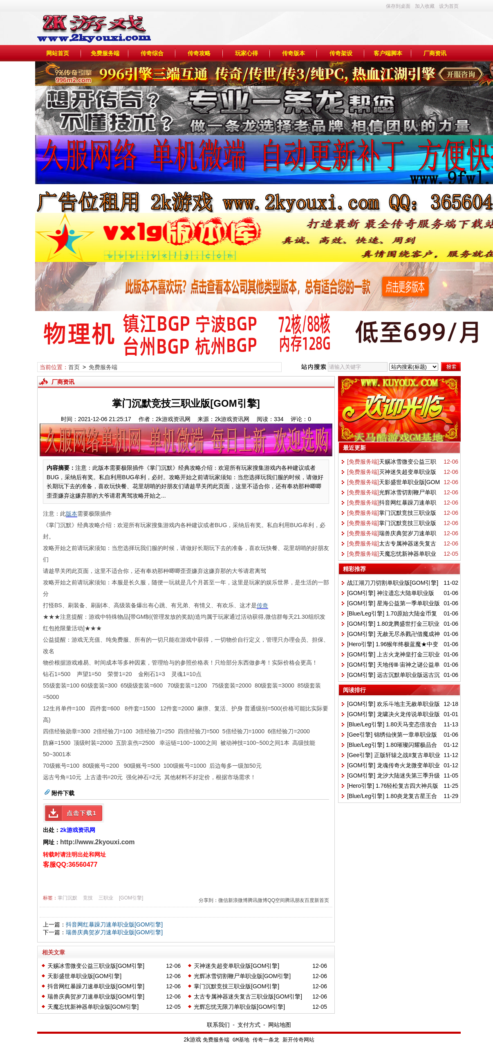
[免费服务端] (363, 461)
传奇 (262, 605)
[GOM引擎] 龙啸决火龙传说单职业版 (393, 714)
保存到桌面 (398, 6)
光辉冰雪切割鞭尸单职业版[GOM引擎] (242, 976)
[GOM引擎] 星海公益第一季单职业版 (393, 603)
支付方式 (249, 1024)
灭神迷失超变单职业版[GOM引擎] (236, 966)
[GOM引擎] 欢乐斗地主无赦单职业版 (393, 704)
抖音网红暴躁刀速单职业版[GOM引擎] (114, 924)
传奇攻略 (199, 53)
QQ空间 (276, 900)
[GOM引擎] (131, 898)
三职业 (106, 898)
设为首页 (449, 6)
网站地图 (279, 1024)
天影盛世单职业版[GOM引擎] (84, 976)
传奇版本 (293, 53)
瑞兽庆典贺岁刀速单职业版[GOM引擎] (114, 932)
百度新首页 (317, 900)
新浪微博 (238, 900)
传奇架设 (340, 53)
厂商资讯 (435, 53)
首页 (74, 367)
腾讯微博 (257, 900)
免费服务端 (105, 53)
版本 (71, 513)
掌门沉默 (67, 898)
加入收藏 (425, 6)
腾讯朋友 (295, 900)
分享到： (208, 900)
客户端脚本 (388, 53)
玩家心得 (246, 53)
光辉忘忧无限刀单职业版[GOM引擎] (239, 1006)
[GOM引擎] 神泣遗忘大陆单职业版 (390, 593)
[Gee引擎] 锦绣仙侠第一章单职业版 (392, 734)
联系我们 (218, 1024)
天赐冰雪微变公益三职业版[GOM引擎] (95, 966)
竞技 (88, 898)
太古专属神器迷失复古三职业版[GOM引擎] (248, 996)
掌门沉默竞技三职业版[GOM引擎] (236, 986)
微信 (223, 900)
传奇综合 (152, 53)
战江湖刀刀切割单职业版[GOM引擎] (392, 582)
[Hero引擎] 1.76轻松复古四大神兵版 (392, 785)
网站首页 (57, 53)
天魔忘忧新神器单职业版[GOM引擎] (93, 1006)
